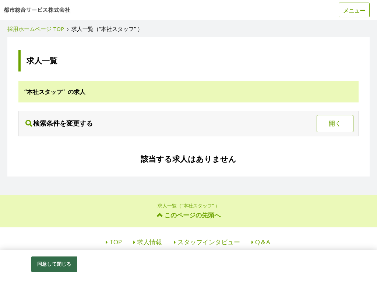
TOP (115, 242)
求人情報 (149, 242)
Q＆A (262, 242)
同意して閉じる (54, 264)
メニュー (354, 10)
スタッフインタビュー (208, 242)
